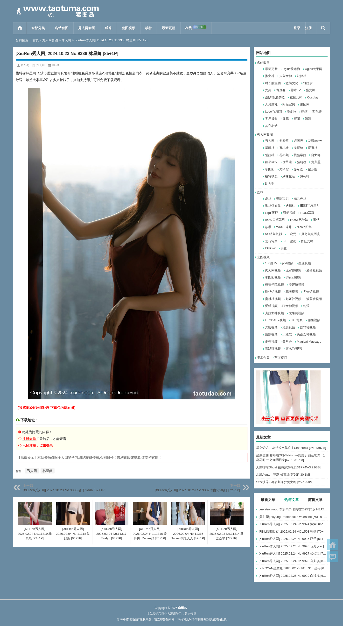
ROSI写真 (307, 213)
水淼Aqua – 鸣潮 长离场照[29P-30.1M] (283, 474)
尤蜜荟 (284, 141)
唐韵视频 (271, 334)
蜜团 (297, 118)
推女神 (269, 76)
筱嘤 (268, 227)
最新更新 (168, 28)
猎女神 (310, 90)
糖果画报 (271, 162)
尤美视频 (288, 327)
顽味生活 (288, 176)
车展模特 (280, 357)
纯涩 (306, 306)
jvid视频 (287, 263)
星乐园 (312, 169)
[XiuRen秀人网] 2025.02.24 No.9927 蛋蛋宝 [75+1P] (293, 553)
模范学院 (300, 155)
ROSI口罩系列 (275, 220)
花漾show (315, 141)
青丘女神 (307, 241)
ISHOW (270, 248)
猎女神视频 (290, 306)
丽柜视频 (289, 213)
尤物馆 (284, 169)
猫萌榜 (301, 162)
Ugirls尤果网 (313, 69)
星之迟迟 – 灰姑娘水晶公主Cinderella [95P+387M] (291, 448)
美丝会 (287, 341)
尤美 (268, 90)
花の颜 (284, 155)
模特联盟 (271, 176)
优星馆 (287, 162)
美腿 (283, 248)
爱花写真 (271, 241)
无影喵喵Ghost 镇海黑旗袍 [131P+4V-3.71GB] (288, 467)
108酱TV (271, 263)
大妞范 (287, 334)
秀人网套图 (86, 28)
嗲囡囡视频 (273, 277)
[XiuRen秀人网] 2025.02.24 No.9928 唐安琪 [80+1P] (293, 561)
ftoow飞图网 (273, 111)
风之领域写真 (310, 234)
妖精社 (290, 205)
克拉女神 (296, 97)
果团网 (304, 104)
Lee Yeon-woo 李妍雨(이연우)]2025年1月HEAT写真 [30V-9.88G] (293, 509)
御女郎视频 (293, 277)
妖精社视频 (308, 327)
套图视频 (128, 28)
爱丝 (268, 198)
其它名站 (271, 126)
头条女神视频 (306, 334)
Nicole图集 (304, 227)
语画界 (298, 141)
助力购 (269, 183)
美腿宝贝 (282, 198)
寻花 (285, 118)
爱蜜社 (312, 148)
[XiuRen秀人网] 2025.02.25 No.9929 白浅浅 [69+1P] (293, 575)
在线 (195, 27)
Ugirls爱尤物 (291, 69)
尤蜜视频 (271, 327)
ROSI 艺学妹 (299, 220)
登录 (297, 28)
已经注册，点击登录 (37, 445)
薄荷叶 (304, 176)
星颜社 (269, 148)
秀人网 (66, 40)
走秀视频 (271, 341)
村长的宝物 (273, 83)
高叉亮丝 (300, 198)
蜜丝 (316, 220)
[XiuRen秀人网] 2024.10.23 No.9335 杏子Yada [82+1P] (64, 490)
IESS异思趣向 (310, 205)
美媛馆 (298, 148)
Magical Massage (309, 341)
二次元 (291, 234)
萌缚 (304, 111)
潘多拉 (291, 111)
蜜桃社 (284, 148)
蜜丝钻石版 (273, 205)
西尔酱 (317, 111)
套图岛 (25, 65)
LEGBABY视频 (275, 320)
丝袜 (108, 28)
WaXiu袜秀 (284, 227)
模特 (148, 28)
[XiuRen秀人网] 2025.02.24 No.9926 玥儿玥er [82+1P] (293, 546)
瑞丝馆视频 (273, 291)
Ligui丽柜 (271, 213)
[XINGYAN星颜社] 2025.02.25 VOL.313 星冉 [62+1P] (293, 568)
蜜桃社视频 (273, 299)
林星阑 (47, 471)
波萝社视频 (314, 299)
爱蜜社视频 (314, 270)
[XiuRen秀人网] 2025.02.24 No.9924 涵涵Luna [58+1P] (293, 524)
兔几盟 (316, 162)
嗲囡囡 (269, 169)
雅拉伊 (308, 83)
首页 (20, 28)
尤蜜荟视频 (293, 270)
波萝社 (301, 76)
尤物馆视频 (311, 291)
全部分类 (38, 28)
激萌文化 (292, 83)
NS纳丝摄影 (273, 234)
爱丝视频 (271, 306)
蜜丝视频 (304, 263)
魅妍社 (269, 155)
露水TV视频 (294, 348)
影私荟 (298, 169)
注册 (308, 28)
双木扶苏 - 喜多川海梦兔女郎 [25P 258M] (284, 482)
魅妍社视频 (293, 299)
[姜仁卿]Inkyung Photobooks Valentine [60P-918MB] (293, 517)
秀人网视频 (273, 270)
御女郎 (316, 155)
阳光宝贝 (288, 104)
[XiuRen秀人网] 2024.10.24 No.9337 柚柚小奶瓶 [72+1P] (197, 490)
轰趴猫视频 (273, 348)
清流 (308, 118)
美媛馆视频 (296, 284)
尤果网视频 (296, 313)
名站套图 (61, 28)
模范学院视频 (274, 284)
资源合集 (263, 357)
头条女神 (285, 76)
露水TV (296, 90)
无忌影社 (271, 104)
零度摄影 (271, 118)
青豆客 (281, 90)
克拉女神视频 (274, 313)
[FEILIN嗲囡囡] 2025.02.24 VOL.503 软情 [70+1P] (293, 531)
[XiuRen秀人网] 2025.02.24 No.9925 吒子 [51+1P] (293, 539)
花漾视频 (292, 291)
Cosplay (312, 97)
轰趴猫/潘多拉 (275, 97)
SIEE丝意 (289, 241)
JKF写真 (297, 320)
